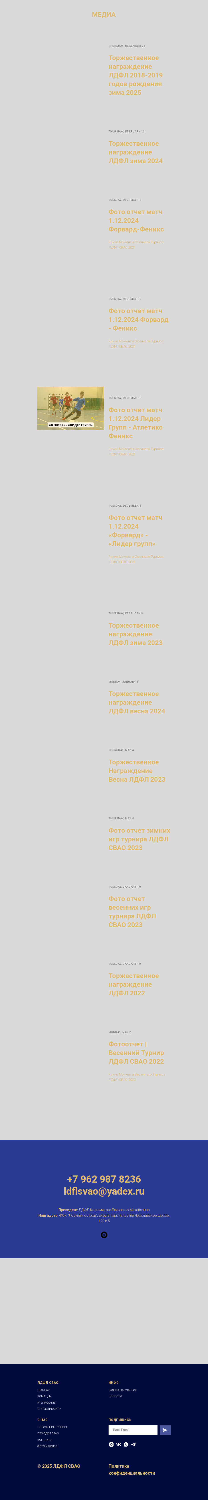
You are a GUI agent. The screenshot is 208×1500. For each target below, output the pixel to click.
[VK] (118, 1444)
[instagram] (104, 1235)
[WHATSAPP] (126, 1444)
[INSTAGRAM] (111, 1444)
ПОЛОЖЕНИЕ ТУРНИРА (52, 1427)
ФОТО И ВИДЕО (47, 1446)
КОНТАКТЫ (44, 1439)
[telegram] (133, 1444)
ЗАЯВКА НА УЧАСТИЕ (123, 1390)
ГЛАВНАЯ (43, 1390)
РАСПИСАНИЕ (46, 1402)
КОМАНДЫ (44, 1396)
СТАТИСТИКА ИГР (49, 1409)
